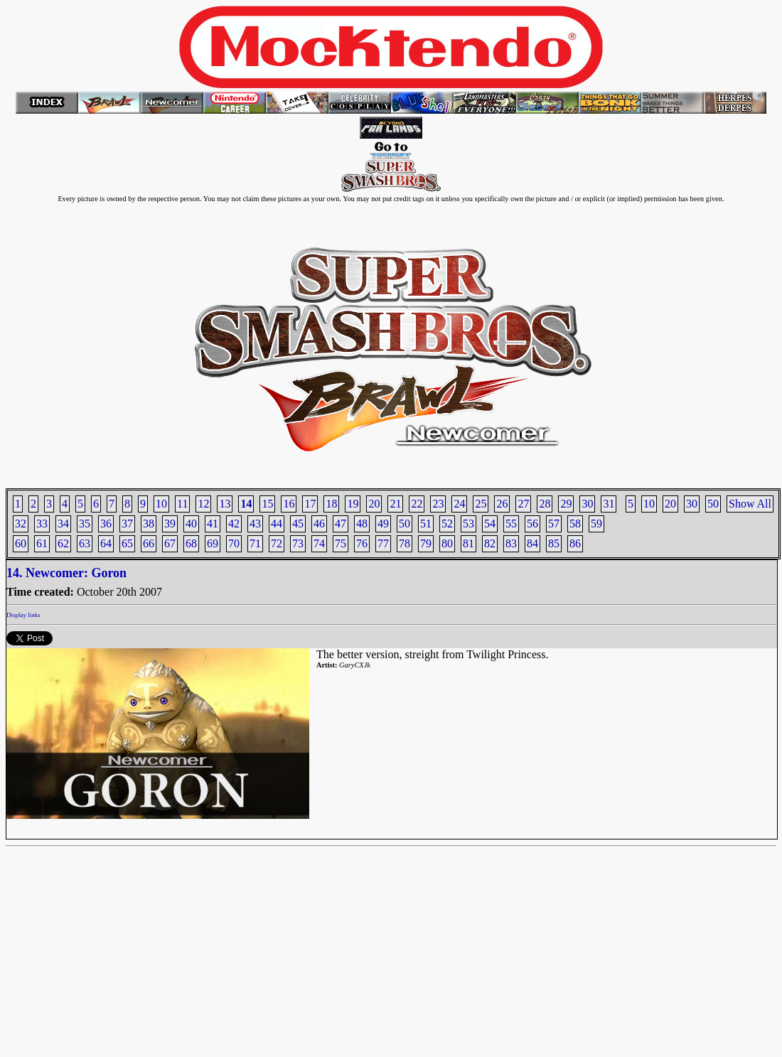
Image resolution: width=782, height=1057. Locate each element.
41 (212, 523)
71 (255, 543)
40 (191, 523)
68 (191, 543)
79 (426, 543)
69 (212, 543)
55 (511, 523)
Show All (750, 504)
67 (170, 543)
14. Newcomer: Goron (66, 573)
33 (42, 523)
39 (170, 523)
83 (511, 543)
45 (298, 523)
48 (362, 523)
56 (532, 523)
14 (246, 504)
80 (447, 543)
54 (490, 523)
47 (340, 523)
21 (395, 504)
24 (459, 504)
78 (404, 543)
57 (553, 523)
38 (148, 523)
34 (63, 523)
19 (352, 504)
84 (532, 543)
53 (468, 523)
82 (490, 543)
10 (649, 504)
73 (298, 543)
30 (691, 504)
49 (383, 523)
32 (20, 523)
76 (362, 543)
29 (566, 504)
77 (383, 543)
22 (416, 504)
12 (203, 504)
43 (255, 523)
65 (127, 543)
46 (319, 523)
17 (310, 504)
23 (438, 504)
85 (553, 543)
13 (224, 504)
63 (84, 543)
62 (63, 543)
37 (127, 523)
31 (608, 504)
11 (182, 504)
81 (468, 543)
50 (713, 504)
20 (670, 504)
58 (575, 523)
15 (267, 504)
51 (426, 523)
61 (42, 543)
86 (575, 543)
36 (106, 523)
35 (84, 523)
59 (596, 523)
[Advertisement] (391, 951)
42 (234, 523)
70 (234, 543)
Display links (23, 614)
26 (502, 504)
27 (523, 504)
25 (480, 504)
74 (319, 543)
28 (544, 504)
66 (148, 543)
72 (276, 543)
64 (106, 543)
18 (331, 504)
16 (288, 504)
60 (20, 543)
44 (276, 523)
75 (340, 543)
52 (447, 523)
